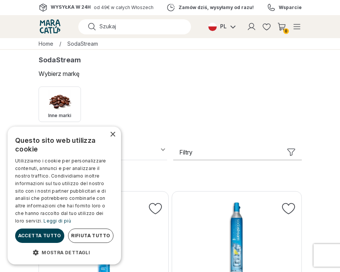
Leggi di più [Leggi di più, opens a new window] (57, 221)
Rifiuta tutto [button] (90, 235)
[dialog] (64, 195)
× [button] (112, 135)
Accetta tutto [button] (39, 235)
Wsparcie (290, 7)
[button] (64, 252)
